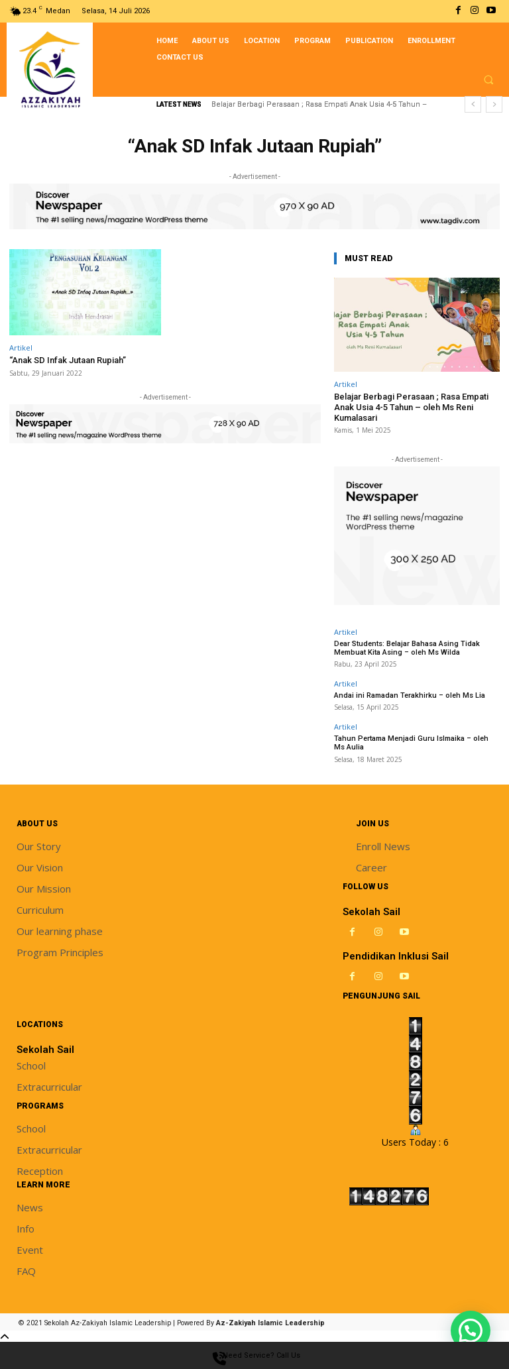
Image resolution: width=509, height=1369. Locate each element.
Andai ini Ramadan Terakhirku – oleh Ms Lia (409, 695)
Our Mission (44, 888)
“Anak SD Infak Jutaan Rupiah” (67, 360)
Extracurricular (49, 1086)
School (31, 1065)
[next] (494, 104)
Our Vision (40, 867)
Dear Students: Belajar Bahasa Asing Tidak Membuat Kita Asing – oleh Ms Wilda (407, 648)
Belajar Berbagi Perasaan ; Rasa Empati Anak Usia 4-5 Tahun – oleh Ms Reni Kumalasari (411, 407)
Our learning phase (60, 931)
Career (371, 867)
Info (25, 1228)
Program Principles (60, 952)
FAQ (26, 1271)
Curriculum (40, 909)
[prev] (473, 104)
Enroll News (383, 846)
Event (30, 1249)
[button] (488, 79)
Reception (40, 1170)
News (30, 1207)
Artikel (20, 347)
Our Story (39, 846)
